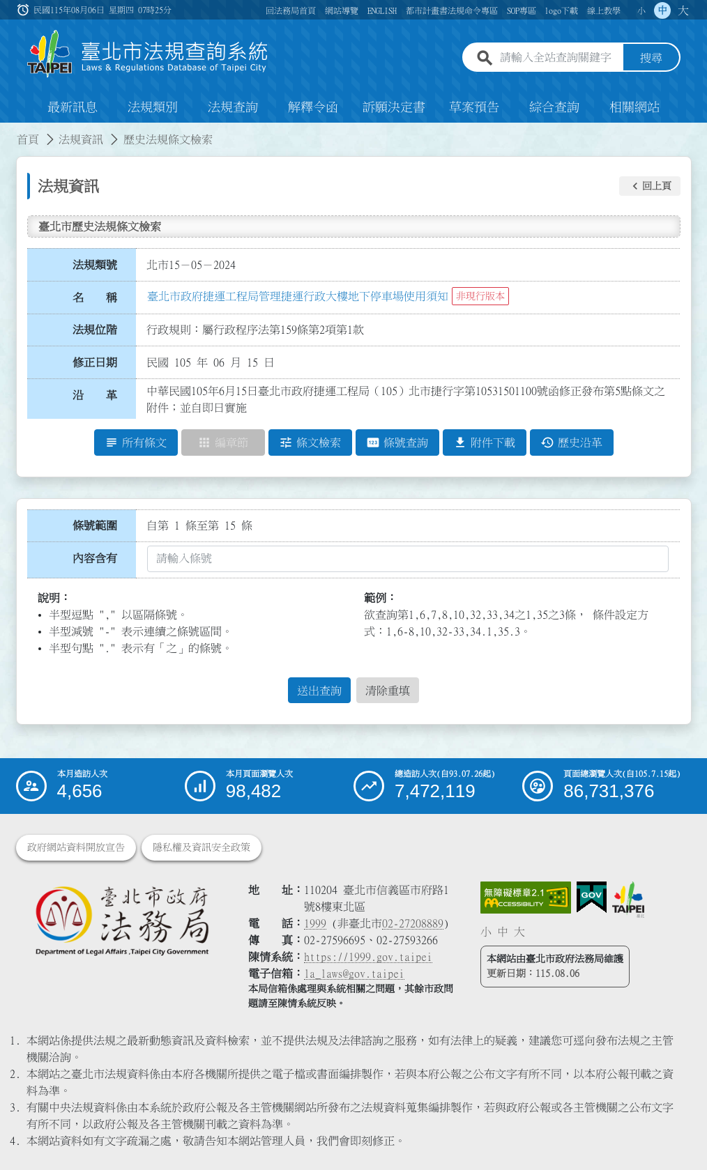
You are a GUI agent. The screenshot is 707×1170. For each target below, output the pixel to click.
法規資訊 (81, 139)
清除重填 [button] (387, 690)
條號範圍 (95, 525)
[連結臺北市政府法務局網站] (121, 921)
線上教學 (604, 10)
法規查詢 (233, 107)
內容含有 (95, 558)
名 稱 (95, 297)
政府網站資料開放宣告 (76, 847)
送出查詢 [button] (319, 690)
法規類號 (95, 264)
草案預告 (474, 107)
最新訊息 (72, 107)
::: (8, 131)
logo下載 (561, 10)
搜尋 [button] (651, 57)
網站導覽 (341, 10)
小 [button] (641, 10)
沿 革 (95, 395)
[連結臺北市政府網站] (628, 900)
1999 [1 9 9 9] (315, 923)
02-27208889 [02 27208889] (412, 923)
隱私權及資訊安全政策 (201, 847)
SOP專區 (521, 10)
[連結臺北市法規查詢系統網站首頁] (147, 54)
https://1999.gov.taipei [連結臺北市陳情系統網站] (368, 956)
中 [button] (662, 10)
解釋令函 (313, 107)
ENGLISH (382, 10)
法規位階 (95, 329)
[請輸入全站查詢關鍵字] (558, 58)
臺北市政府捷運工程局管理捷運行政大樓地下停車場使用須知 (297, 296)
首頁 (28, 139)
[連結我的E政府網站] (592, 898)
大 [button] (683, 10)
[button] (650, 186)
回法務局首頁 (291, 10)
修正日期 (95, 362)
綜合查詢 (554, 107)
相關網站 (634, 107)
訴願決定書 (394, 107)
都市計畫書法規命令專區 (452, 10)
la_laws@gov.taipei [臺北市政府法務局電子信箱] (354, 973)
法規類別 (153, 107)
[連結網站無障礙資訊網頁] (525, 898)
